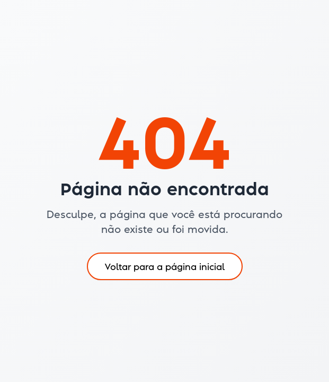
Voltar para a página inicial (165, 266)
